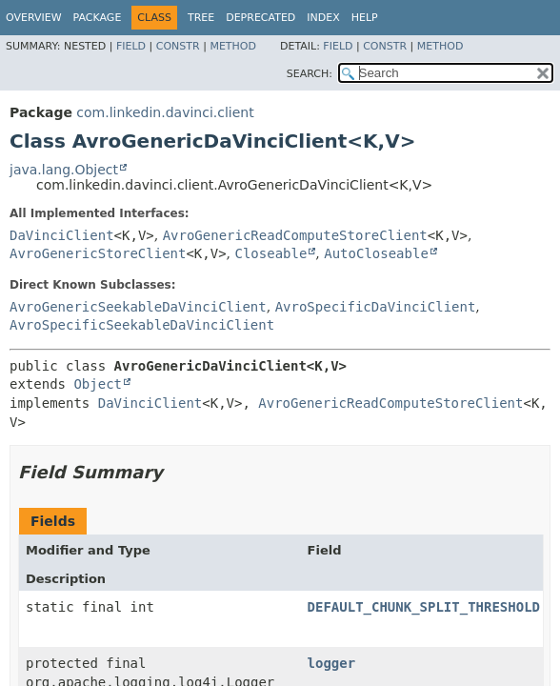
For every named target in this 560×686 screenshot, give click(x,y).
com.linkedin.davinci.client (164, 112)
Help (364, 17)
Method (233, 46)
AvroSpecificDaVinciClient (375, 306)
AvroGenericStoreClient (98, 253)
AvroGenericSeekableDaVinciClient (138, 306)
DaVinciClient (62, 235)
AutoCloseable (376, 253)
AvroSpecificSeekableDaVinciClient (142, 325)
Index (323, 17)
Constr (178, 46)
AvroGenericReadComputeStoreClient (295, 235)
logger (332, 663)
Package (97, 17)
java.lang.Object (64, 169)
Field (131, 46)
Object (97, 384)
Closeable (271, 253)
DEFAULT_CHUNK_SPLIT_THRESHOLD (424, 607)
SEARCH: (309, 74)
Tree (201, 17)
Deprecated (260, 17)
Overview (34, 17)
